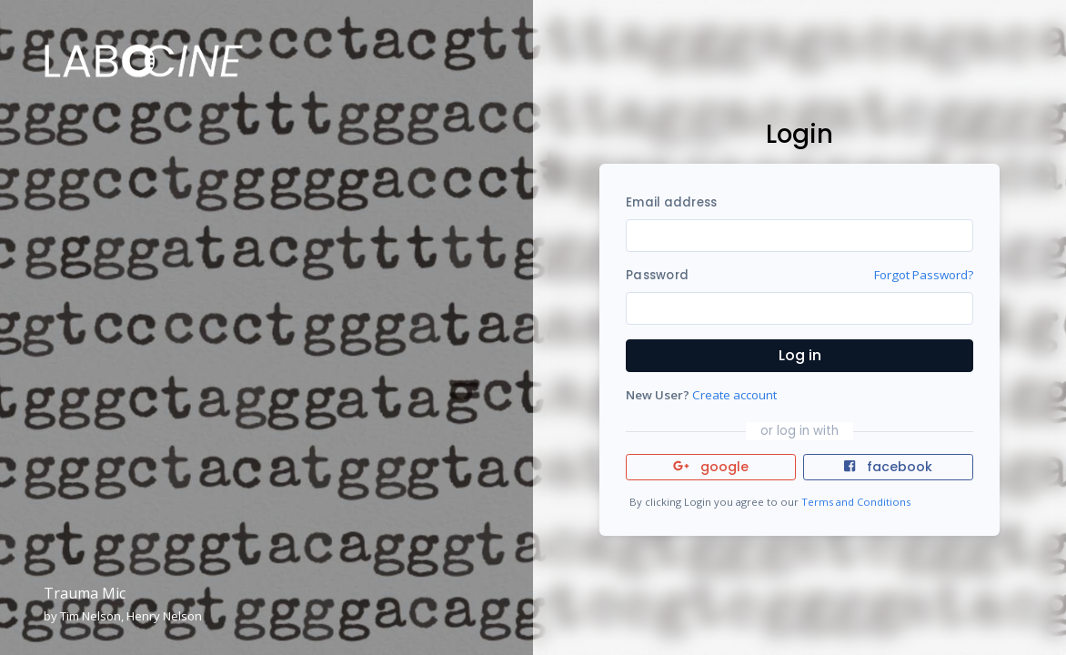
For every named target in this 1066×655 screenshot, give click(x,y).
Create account (734, 395)
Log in (800, 355)
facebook (887, 467)
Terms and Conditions (855, 502)
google (711, 467)
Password (657, 275)
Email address (671, 202)
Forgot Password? (923, 275)
